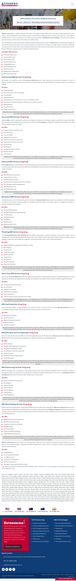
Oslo (61, 489)
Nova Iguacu (47, 489)
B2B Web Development (61, 531)
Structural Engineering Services (41, 526)
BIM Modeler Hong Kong (59, 268)
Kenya (26, 484)
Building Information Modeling (41, 541)
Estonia (66, 478)
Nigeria (37, 489)
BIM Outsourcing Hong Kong (47, 268)
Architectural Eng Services (39, 523)
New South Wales (19, 489)
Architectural (50, 574)
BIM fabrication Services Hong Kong (11, 361)
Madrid (48, 485)
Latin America (63, 484)
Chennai (52, 474)
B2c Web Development (61, 533)
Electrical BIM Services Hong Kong (38, 192)
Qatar (57, 491)
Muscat (68, 487)
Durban (34, 478)
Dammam (58, 476)
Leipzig (6, 485)
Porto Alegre (27, 491)
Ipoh (45, 482)
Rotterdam (26, 493)
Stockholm (39, 495)
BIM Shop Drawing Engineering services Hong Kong (41, 440)
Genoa (34, 480)
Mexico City (32, 487)
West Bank (42, 499)
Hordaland (30, 482)
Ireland (53, 482)
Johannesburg (5, 484)
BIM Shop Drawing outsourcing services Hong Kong (60, 436)
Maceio (45, 485)
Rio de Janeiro (5, 493)
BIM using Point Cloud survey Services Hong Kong (51, 327)
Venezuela (12, 499)
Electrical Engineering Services (41, 528)
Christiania (63, 474)
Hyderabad (40, 482)
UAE (39, 497)
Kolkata (30, 484)
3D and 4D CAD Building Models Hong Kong (34, 399)
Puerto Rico (50, 491)
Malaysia (57, 485)
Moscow (37, 501)
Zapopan (67, 499)
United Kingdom (54, 497)
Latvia (68, 484)
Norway (41, 489)
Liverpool (28, 485)
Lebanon (72, 484)
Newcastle (27, 489)
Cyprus (53, 476)
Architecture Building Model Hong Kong (37, 112)
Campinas (15, 474)
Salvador (32, 493)
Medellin (12, 487)
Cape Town (26, 474)
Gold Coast (55, 480)
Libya (13, 485)
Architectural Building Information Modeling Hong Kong (59, 112)
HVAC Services (36, 539)
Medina (16, 487)
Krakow (34, 484)
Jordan (16, 484)
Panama (3, 491)
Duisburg (21, 478)
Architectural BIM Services (16, 77)
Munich (60, 487)
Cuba (45, 476)
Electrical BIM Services (15, 161)
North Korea (55, 501)
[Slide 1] (35, 27)
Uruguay (68, 497)
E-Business (58, 539)
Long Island (14, 501)
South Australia (29, 495)
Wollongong (57, 499)
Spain (35, 495)
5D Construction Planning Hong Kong (49, 401)
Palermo (69, 489)
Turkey (35, 497)
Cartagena (41, 474)
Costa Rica (35, 476)
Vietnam (29, 499)
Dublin (16, 478)
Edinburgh (48, 478)
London (38, 485)
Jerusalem (71, 482)
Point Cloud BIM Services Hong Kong (48, 299)
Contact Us (70, 576)
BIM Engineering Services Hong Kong (54, 362)
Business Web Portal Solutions (63, 536)
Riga (73, 491)
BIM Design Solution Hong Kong (24, 329)
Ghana (42, 480)
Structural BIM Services (15, 117)
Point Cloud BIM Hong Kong (33, 299)
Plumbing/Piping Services (39, 533)
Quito (66, 491)
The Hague (6, 497)
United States (62, 497)
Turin (32, 497)
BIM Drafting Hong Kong (44, 113)
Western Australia (49, 499)
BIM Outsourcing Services (16, 367)
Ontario (71, 501)
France (16, 480)
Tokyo (15, 497)
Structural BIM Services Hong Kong (38, 156)
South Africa (22, 495)
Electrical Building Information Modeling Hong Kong (58, 192)
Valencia (7, 499)
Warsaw (37, 499)
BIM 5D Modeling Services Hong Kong (21, 268)
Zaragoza (72, 499)
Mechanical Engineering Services (41, 531)
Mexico (32, 501)
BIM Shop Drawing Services (17, 404)
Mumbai (56, 487)
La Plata (54, 484)
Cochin (10, 476)
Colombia (19, 476)
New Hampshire (48, 501)
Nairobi (72, 487)
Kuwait (49, 484)
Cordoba (31, 476)
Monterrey (40, 487)
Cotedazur (41, 476)
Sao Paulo (57, 493)
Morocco (52, 487)
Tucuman (24, 497)
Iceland (9, 501)
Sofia (17, 495)
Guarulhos (4, 482)
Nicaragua (32, 489)
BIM (38, 442)
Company (44, 574)
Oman (58, 489)
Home (19, 22)
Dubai (13, 478)
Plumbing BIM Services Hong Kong (58, 267)
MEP (62, 574)
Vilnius (33, 499)
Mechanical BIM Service (15, 197)
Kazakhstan (21, 484)
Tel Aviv (68, 495)
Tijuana (11, 497)
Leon (10, 485)
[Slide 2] (38, 27)
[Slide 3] (41, 27)
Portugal (33, 491)
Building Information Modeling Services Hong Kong (21, 267)
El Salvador (57, 478)
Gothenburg (61, 480)
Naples (3, 489)
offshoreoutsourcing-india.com (17, 575)
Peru (13, 491)
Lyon (42, 485)
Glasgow (47, 480)
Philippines (17, 491)
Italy (60, 482)
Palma (72, 489)
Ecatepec (39, 478)
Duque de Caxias (28, 478)
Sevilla (67, 493)
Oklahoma (66, 501)
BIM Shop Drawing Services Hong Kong (11, 436)
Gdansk (31, 480)
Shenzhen (8, 495)
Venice (17, 499)
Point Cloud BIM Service (15, 273)
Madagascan (20, 501)
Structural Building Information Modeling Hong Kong (58, 156)
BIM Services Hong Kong (35, 268)
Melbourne (21, 487)
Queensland (62, 491)
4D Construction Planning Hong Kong (63, 301)
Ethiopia (70, 478)
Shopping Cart (59, 528)
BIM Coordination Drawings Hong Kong (41, 267)
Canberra (20, 474)
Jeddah (67, 482)
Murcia (64, 487)
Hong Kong (4, 501)
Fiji (73, 478)
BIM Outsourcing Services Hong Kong (11, 397)
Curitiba (49, 476)
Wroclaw (62, 499)
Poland (21, 491)
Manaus (61, 485)
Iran (48, 482)
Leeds (3, 485)
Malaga (52, 485)
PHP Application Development (63, 541)
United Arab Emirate (45, 497)
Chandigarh (47, 474)
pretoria (41, 491)
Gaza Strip (26, 480)
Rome (18, 493)
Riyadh (10, 493)
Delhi (65, 476)
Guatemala (9, 482)
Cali (6, 474)
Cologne (15, 476)
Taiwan (59, 495)
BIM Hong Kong (25, 112)
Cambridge (9, 474)
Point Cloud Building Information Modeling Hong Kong (15, 299)
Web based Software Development (64, 526)
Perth (10, 491)
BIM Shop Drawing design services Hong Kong (24, 438)
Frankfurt (21, 480)
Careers (71, 574)
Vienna (24, 499)
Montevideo (46, 487)
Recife (70, 491)
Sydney (55, 495)
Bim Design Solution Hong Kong (32, 113)
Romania (14, 493)
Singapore (13, 495)
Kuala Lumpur (44, 484)
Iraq (50, 482)
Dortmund (8, 478)
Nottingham (61, 501)
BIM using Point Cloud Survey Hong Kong (12, 327)
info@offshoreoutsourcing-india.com (12, 565)
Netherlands (12, 489)
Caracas (31, 474)
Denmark (69, 476)
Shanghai (72, 493)
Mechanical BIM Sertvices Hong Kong (38, 227)
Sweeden (44, 495)
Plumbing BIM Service (15, 232)
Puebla (44, 491)
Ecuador (43, 478)
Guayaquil (15, 482)
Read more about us (13, 547)
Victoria (21, 499)
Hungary (35, 482)
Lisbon (19, 485)
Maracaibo (71, 485)
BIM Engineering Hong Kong (56, 113)
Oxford (64, 489)
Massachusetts (26, 501)
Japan (63, 482)
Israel (57, 482)
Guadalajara (71, 480)
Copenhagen (25, 476)
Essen (62, 478)
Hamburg (20, 482)
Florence (7, 480)
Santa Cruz (36, 493)
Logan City (33, 485)
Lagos (57, 484)
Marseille (4, 487)
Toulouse (19, 497)
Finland (3, 480)
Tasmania (64, 495)
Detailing (67, 574)
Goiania (50, 480)
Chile (56, 474)
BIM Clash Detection (14, 304)
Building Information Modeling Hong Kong (12, 112)
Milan (36, 487)
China (59, 474)
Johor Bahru (12, 484)
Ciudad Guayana (70, 474)
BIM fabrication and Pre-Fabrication (20, 332)
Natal (7, 489)
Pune (54, 491)
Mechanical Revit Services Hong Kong (16, 399)
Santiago (42, 493)
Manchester (66, 485)
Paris (7, 491)
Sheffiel (3, 495)
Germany (39, 480)
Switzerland (50, 495)
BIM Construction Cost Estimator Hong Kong (43, 270)
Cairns (3, 474)
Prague (36, 491)
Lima (16, 485)
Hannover (25, 482)
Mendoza (26, 487)
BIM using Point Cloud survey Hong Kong (28, 361)
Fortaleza (12, 480)
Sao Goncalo (47, 493)
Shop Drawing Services (38, 536)
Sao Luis (53, 493)
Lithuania (23, 485)
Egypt (53, 478)
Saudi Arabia (63, 493)
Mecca (7, 487)
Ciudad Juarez (5, 476)
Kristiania (38, 484)
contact (60, 466)
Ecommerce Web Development (63, 523)
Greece (66, 480)
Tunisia (28, 497)
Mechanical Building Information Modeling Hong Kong (58, 227)
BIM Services (57, 574)
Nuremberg (53, 489)
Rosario (22, 493)
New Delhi (41, 501)
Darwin (62, 476)
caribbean (36, 474)
